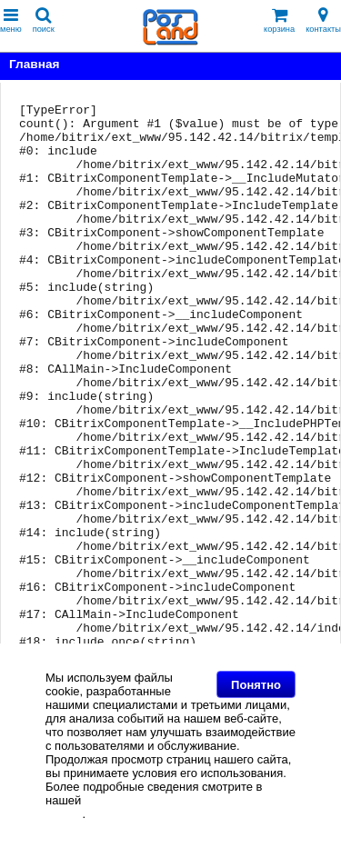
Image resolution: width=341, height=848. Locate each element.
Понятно (256, 685)
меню (11, 20)
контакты (323, 20)
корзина (279, 20)
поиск (44, 20)
